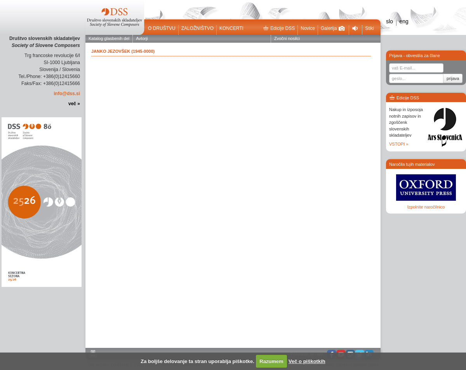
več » (74, 103)
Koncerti (231, 28)
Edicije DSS (279, 28)
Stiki (369, 28)
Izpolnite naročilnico (426, 207)
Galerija (333, 28)
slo (389, 21)
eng (403, 21)
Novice (308, 28)
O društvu (162, 28)
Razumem (271, 361)
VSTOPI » (398, 144)
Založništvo (197, 28)
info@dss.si (67, 93)
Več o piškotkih (307, 361)
